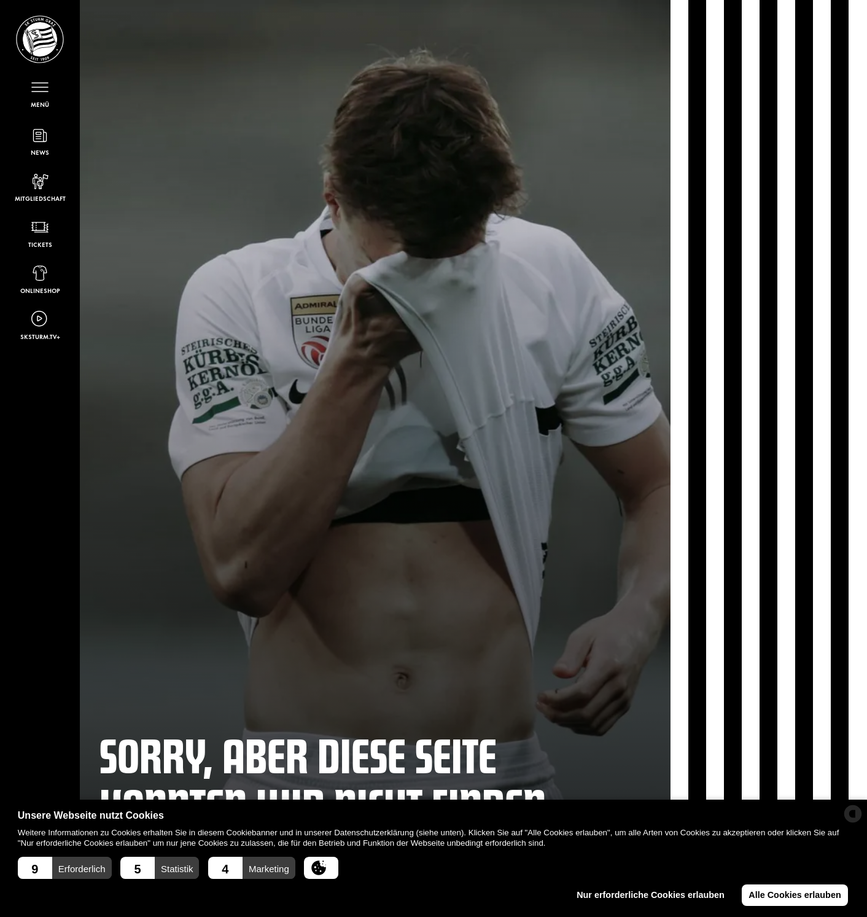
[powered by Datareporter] (853, 814)
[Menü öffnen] (40, 93)
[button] (65, 868)
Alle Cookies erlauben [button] (794, 895)
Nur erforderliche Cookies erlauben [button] (651, 895)
